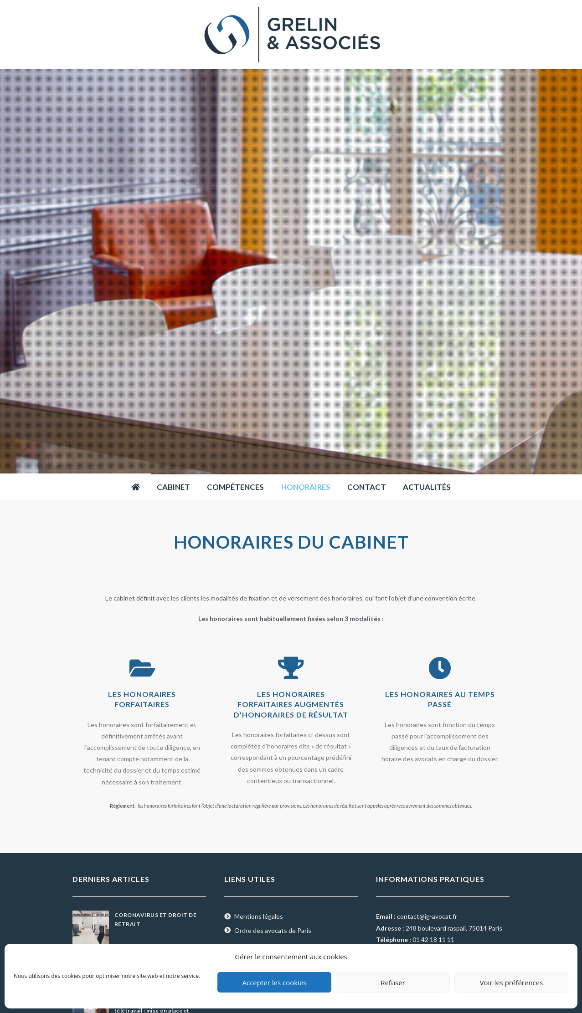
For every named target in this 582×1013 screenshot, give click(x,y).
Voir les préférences (511, 982)
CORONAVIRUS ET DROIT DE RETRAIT (155, 919)
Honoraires (305, 486)
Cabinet (173, 486)
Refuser (393, 982)
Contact (366, 486)
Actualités (427, 486)
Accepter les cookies (274, 982)
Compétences (235, 486)
